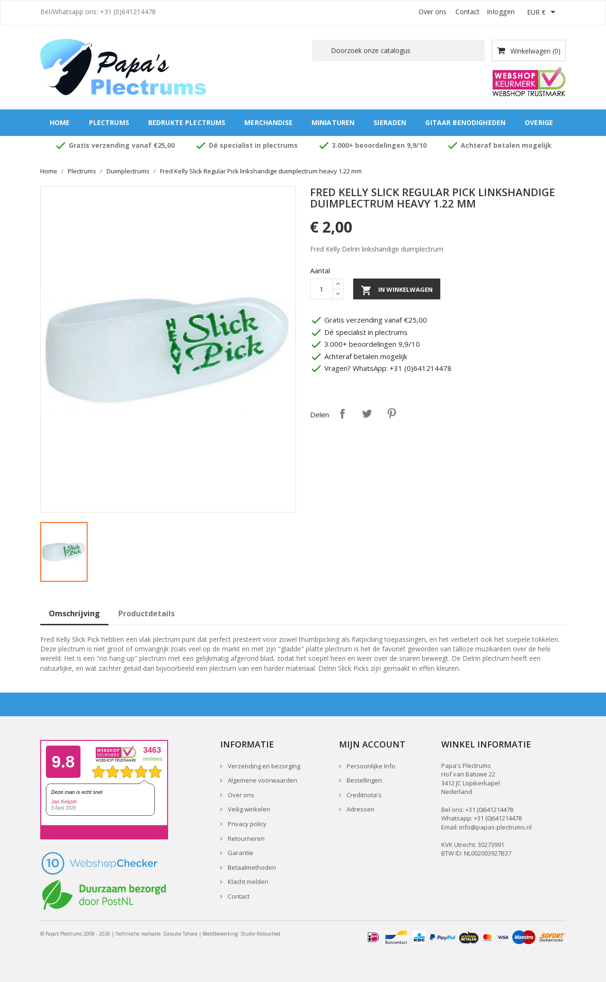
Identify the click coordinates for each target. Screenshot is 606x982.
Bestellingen (363, 780)
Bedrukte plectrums (187, 122)
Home (60, 122)
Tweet (366, 413)
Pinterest (391, 413)
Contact (467, 11)
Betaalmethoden (251, 867)
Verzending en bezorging (263, 766)
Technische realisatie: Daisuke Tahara (156, 933)
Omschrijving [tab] (74, 613)
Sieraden (390, 122)
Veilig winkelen (248, 809)
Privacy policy (246, 824)
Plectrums (109, 122)
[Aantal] (321, 289)
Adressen (359, 809)
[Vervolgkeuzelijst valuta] (543, 12)
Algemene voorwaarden (261, 780)
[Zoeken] (398, 50)
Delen (342, 413)
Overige (539, 122)
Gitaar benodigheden (465, 122)
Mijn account (372, 744)
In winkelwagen (397, 290)
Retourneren (245, 838)
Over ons (432, 11)
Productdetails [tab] (146, 613)
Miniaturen (333, 122)
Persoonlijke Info (370, 766)
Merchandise (268, 122)
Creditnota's (363, 795)
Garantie (239, 852)
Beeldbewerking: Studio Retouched (241, 933)
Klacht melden (247, 881)
